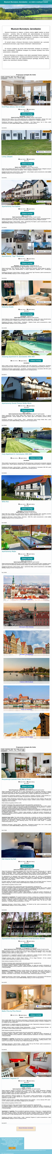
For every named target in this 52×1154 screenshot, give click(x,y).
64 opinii (33, 570)
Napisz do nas (43, 1150)
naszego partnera (33, 124)
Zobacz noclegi (27, 115)
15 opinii (31, 519)
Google (3, 1139)
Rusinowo (47, 233)
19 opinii (43, 959)
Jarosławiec (47, 81)
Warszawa (47, 762)
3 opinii (36, 118)
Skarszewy (47, 923)
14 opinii (34, 219)
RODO (15, 1145)
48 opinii (38, 798)
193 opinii (34, 1101)
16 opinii (36, 270)
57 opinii (38, 419)
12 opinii (32, 169)
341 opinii (32, 321)
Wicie (48, 183)
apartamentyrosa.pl (47, 0)
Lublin (48, 1064)
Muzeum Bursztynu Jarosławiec (26, 1140)
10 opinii (33, 879)
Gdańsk (48, 842)
